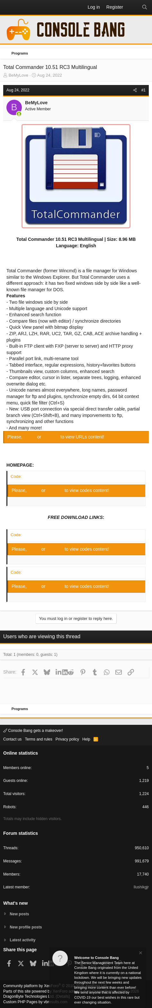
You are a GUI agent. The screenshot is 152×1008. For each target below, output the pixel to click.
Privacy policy (67, 739)
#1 (143, 90)
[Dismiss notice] (140, 954)
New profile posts (26, 927)
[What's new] (132, 7)
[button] (8, 7)
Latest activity (22, 940)
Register (51, 436)
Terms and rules (38, 739)
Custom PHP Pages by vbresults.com (35, 1002)
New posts (19, 914)
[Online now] (19, 114)
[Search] (145, 7)
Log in (30, 436)
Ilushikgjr (141, 887)
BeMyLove (18, 75)
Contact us (12, 739)
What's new (15, 903)
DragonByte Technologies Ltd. (29, 996)
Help (86, 739)
